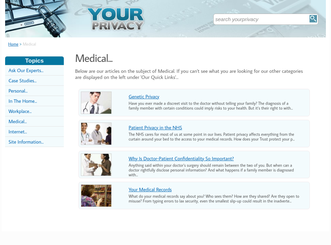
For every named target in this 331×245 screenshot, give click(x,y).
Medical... (18, 121)
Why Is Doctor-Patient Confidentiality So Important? (181, 158)
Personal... (18, 90)
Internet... (18, 131)
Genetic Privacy (144, 96)
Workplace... (20, 111)
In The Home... (23, 101)
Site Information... (26, 141)
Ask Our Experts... (26, 70)
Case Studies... (23, 80)
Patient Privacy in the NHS (155, 127)
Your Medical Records (150, 189)
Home (13, 44)
